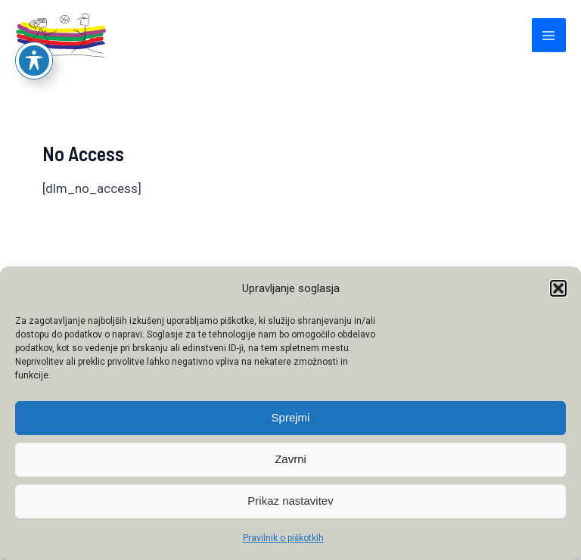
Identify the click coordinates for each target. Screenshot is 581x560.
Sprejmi (291, 417)
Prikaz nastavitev (290, 500)
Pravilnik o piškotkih (283, 538)
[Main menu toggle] (549, 35)
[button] (558, 288)
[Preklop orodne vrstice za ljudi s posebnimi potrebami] (34, 23)
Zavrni (290, 459)
